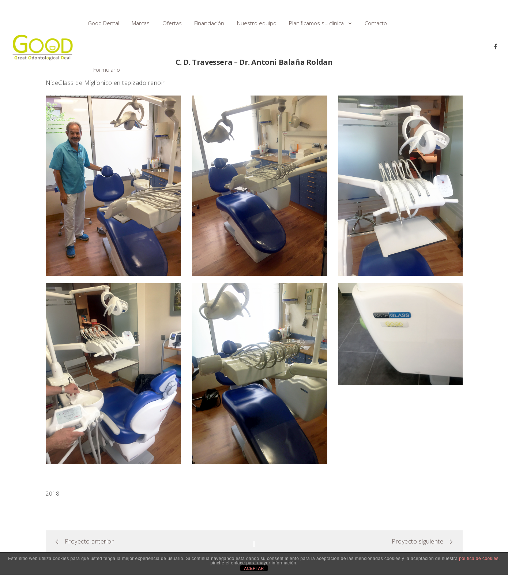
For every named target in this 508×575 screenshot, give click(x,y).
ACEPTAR (254, 568)
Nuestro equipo (256, 23)
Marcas (141, 23)
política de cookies (478, 558)
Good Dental (103, 23)
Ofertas (172, 23)
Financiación (209, 23)
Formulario (106, 69)
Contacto (376, 23)
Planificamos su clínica (316, 23)
